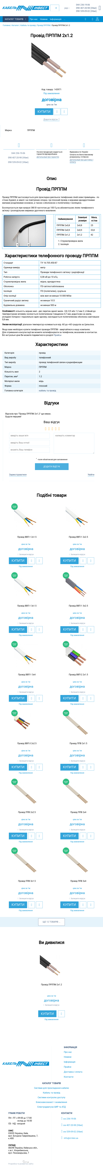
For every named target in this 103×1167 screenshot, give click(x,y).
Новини (43, 19)
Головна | (7, 25)
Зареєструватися (18, 474)
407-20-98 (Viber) (86, 8)
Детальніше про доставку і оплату (81, 161)
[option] (51, 62)
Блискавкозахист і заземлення (51, 1102)
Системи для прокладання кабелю (51, 1088)
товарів (53, 922)
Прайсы (57, 335)
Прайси (67, 1067)
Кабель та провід (51, 1092)
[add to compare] (64, 111)
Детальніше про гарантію (48, 157)
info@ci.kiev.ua (69, 1138)
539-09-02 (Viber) (86, 11)
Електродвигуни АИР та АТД (51, 1107)
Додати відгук (50, 119)
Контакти (68, 1077)
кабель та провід (47, 390)
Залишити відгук (26, 554)
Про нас (34, 19)
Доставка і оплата (73, 1072)
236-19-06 (83, 5)
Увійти (91, 474)
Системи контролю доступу (51, 1097)
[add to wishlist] (57, 111)
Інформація (55, 19)
